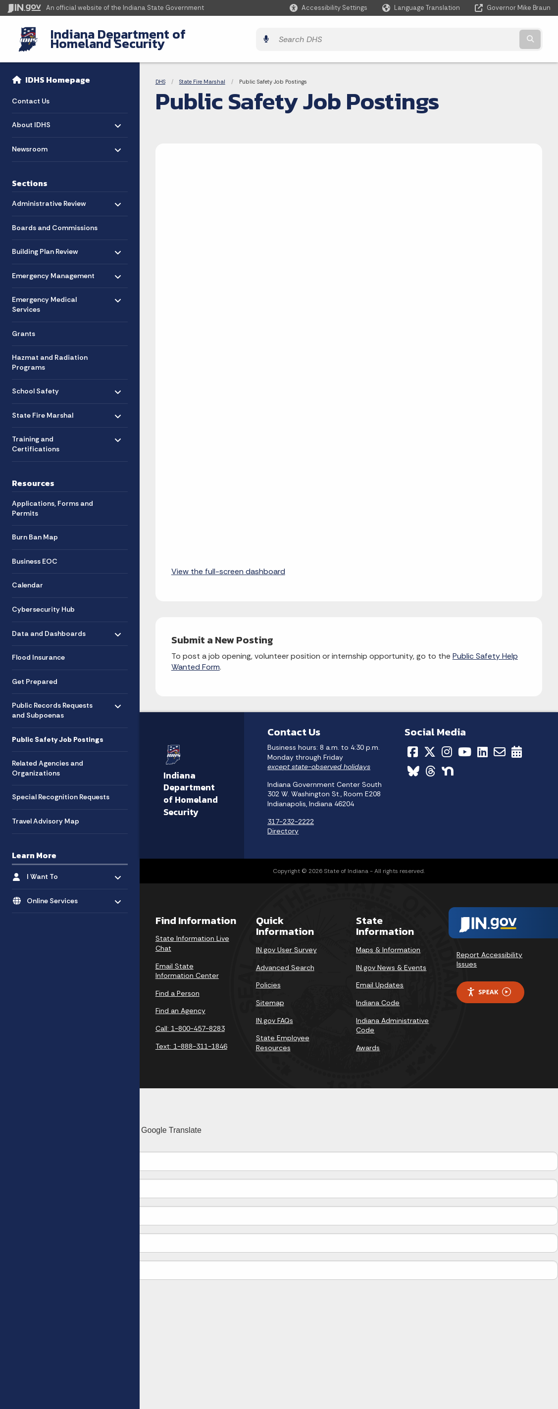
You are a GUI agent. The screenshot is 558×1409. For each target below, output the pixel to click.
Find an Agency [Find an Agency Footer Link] (180, 1003)
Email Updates (380, 977)
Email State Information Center (187, 963)
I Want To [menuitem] (56, 866)
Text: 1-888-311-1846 (191, 1038)
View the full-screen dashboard (228, 564)
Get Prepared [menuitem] (34, 673)
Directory (283, 823)
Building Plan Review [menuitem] (45, 241)
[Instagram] (447, 744)
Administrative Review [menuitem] (49, 193)
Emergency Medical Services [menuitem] (44, 294)
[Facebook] (412, 744)
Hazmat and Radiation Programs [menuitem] (50, 354)
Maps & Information (388, 942)
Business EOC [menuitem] (34, 553)
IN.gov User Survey (286, 942)
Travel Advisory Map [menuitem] (45, 813)
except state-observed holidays (318, 759)
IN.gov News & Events (391, 960)
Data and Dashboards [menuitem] (49, 623)
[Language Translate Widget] (422, 8)
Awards (368, 1040)
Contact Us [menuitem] (31, 93)
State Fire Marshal (202, 74)
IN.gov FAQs (274, 1012)
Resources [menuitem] (33, 475)
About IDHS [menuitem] (41, 115)
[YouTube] (464, 744)
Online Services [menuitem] (56, 890)
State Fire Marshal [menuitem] (42, 405)
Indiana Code (378, 995)
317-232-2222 (290, 814)
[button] (328, 7)
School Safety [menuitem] (41, 381)
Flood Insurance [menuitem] (38, 649)
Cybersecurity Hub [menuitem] (43, 601)
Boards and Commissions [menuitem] (55, 219)
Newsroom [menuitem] (41, 139)
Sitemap (270, 995)
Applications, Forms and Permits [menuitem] (52, 500)
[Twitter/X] (430, 744)
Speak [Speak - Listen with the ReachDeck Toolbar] (488, 984)
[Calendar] (516, 744)
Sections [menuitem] (30, 175)
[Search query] (485, 35)
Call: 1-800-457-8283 (190, 1021)
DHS (160, 74)
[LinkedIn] (482, 744)
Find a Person (177, 985)
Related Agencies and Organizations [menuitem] (47, 760)
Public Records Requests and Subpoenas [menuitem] (52, 702)
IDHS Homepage (57, 72)
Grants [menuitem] (23, 325)
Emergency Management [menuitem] (53, 265)
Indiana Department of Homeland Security (167, 35)
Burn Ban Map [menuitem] (35, 529)
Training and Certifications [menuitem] (41, 434)
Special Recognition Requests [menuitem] (60, 789)
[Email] (500, 744)
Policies (268, 977)
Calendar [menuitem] (27, 577)
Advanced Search (285, 960)
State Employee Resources (282, 1035)
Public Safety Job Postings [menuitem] (57, 731)
